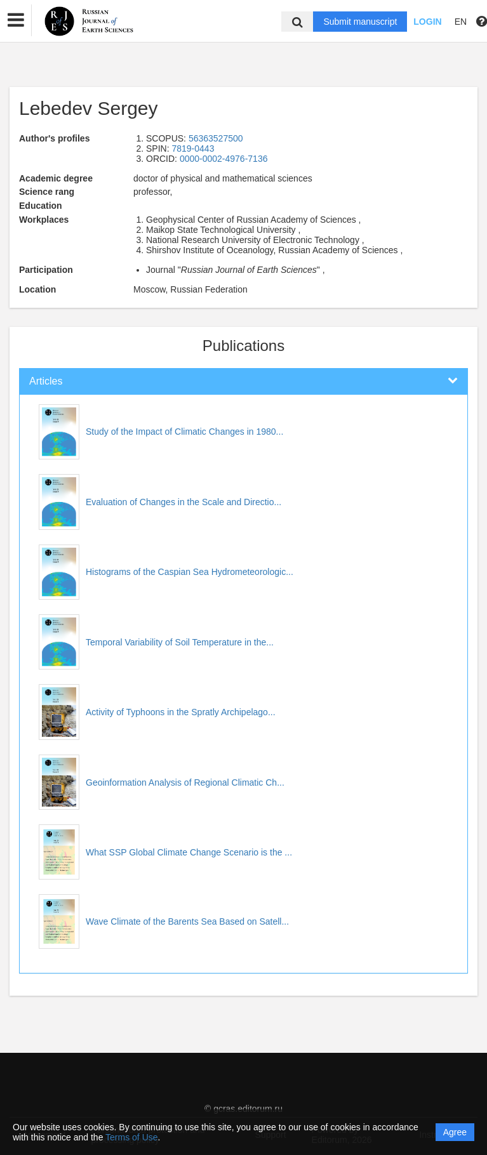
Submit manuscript (360, 21)
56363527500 (216, 138)
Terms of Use (131, 1137)
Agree (455, 1132)
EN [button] (461, 21)
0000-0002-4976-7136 (224, 159)
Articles (45, 381)
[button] (16, 20)
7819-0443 (192, 148)
